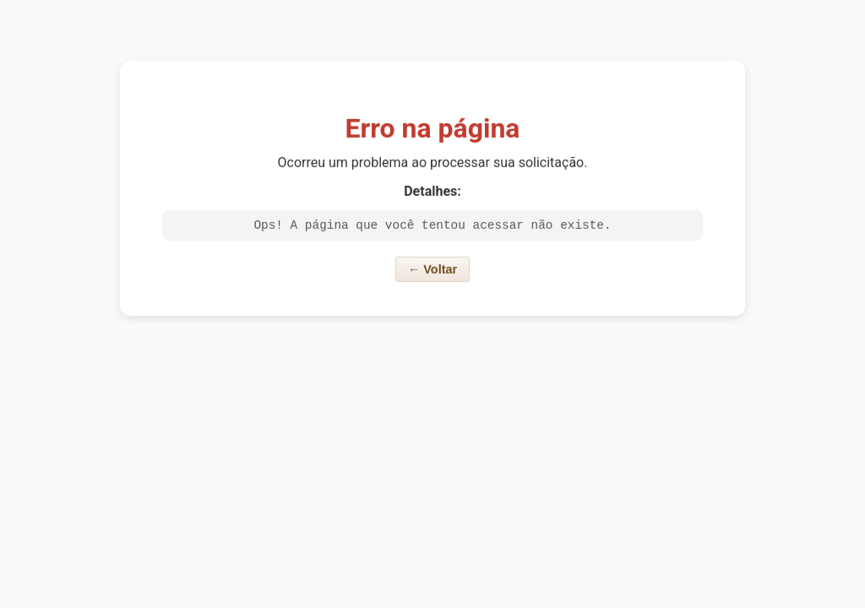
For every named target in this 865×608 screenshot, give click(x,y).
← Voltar (432, 272)
